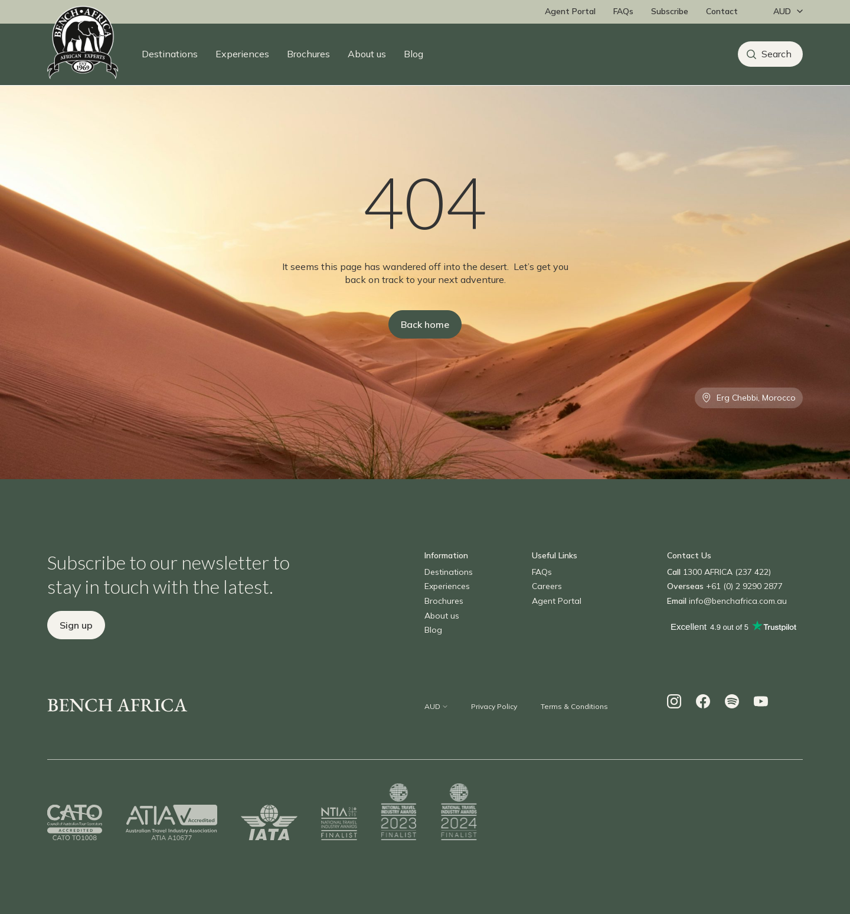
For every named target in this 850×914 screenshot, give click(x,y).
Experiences (242, 54)
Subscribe (669, 11)
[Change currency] (785, 12)
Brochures (308, 54)
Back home (425, 324)
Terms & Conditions (574, 706)
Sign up (76, 625)
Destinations (170, 54)
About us (367, 54)
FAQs (623, 11)
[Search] (770, 53)
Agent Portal (570, 11)
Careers (547, 586)
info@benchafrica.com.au (738, 601)
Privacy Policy (494, 706)
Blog (413, 54)
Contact (722, 11)
